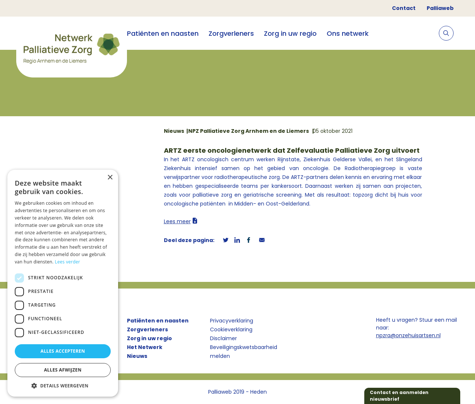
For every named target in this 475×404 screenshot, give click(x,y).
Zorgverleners (231, 33)
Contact (404, 8)
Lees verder (67, 262)
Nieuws (137, 356)
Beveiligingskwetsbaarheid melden (243, 351)
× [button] (110, 177)
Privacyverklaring (231, 320)
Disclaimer (223, 338)
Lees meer (177, 221)
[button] (63, 385)
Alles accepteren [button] (63, 351)
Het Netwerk (144, 347)
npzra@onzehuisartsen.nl (408, 335)
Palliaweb (440, 8)
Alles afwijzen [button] (63, 370)
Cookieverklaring (231, 329)
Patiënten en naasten (163, 33)
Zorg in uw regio (290, 33)
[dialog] (62, 283)
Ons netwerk (348, 33)
